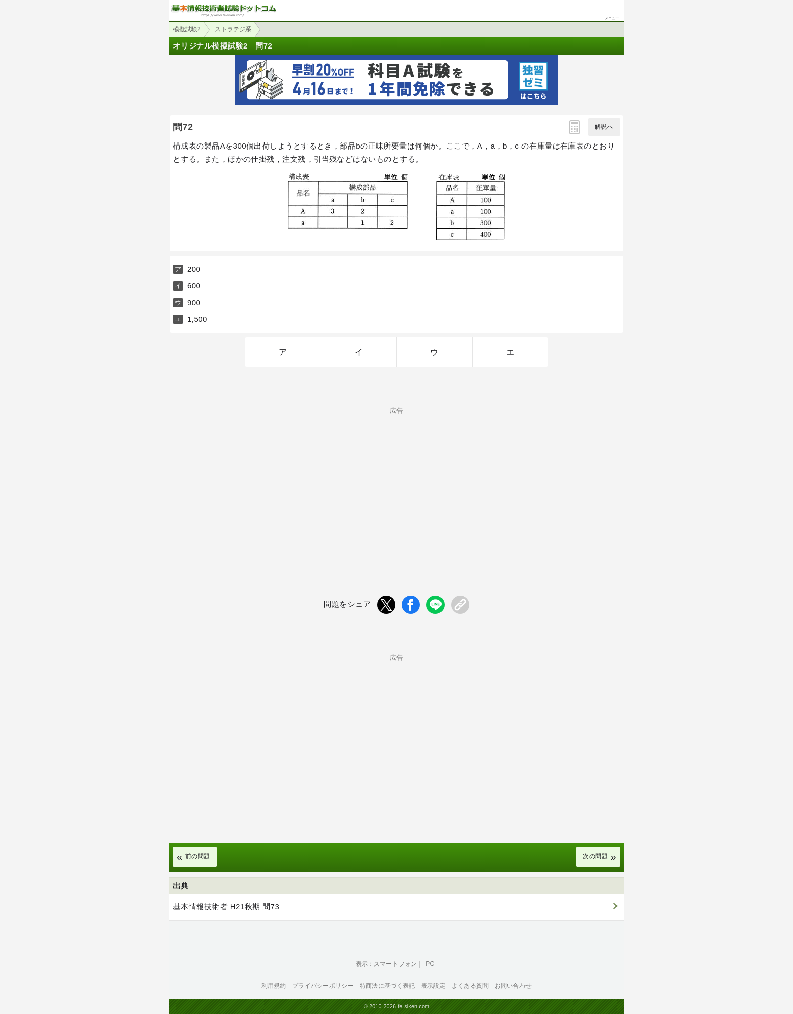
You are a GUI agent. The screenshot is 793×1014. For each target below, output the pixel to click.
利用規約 (273, 985)
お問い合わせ (513, 985)
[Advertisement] (396, 484)
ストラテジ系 (233, 29)
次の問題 (595, 856)
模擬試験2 (187, 29)
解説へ (604, 126)
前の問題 (197, 856)
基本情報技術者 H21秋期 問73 (226, 906)
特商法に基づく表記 (387, 985)
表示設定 (433, 985)
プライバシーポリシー (323, 985)
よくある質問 (470, 985)
